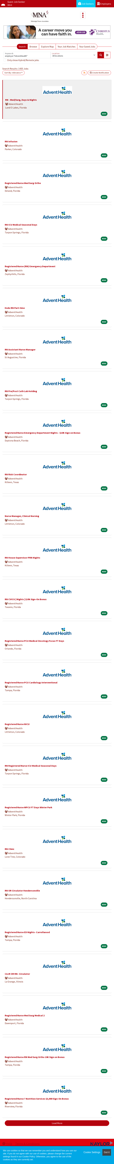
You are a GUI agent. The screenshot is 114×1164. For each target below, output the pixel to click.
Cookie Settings (91, 1152)
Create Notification (99, 72)
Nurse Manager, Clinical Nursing (22, 515)
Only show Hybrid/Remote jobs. (23, 60)
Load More (57, 1123)
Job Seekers (86, 4)
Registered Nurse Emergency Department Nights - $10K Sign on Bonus (42, 432)
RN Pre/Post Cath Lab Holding (21, 391)
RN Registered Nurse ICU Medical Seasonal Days (31, 765)
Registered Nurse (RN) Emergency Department (30, 266)
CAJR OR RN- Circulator (17, 973)
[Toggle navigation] (83, 15)
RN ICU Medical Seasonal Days (21, 224)
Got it (107, 1152)
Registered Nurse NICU (17, 724)
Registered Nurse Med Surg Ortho (23, 183)
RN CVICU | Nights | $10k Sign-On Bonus (26, 599)
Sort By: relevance (12, 72)
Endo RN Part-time (15, 307)
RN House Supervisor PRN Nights (22, 557)
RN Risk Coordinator (16, 474)
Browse (33, 46)
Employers (104, 4)
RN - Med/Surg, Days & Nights (21, 99)
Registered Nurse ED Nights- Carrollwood (27, 932)
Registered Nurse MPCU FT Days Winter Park (28, 807)
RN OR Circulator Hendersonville (22, 890)
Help (7, 1143)
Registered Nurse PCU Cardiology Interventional (31, 682)
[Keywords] (27, 55)
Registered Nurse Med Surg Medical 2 (24, 1015)
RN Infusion (11, 141)
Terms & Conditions (27, 1143)
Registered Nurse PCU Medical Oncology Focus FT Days (34, 640)
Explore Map (47, 46)
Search (22, 46)
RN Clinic (9, 848)
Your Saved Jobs (87, 46)
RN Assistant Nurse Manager (20, 349)
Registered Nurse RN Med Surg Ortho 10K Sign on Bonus (35, 1057)
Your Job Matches (66, 46)
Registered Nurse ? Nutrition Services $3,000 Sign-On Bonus (37, 1098)
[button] (107, 55)
